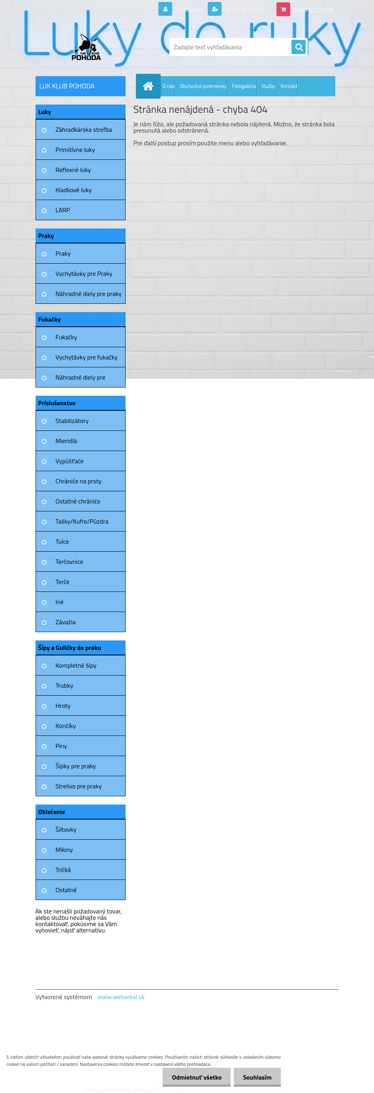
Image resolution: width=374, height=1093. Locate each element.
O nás (169, 86)
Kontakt (288, 86)
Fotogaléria (244, 86)
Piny (61, 746)
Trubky (64, 685)
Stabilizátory (72, 420)
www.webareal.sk (121, 996)
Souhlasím (256, 1077)
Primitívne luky (75, 149)
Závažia (66, 622)
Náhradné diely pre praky (89, 293)
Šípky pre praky (76, 766)
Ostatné (66, 890)
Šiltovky (66, 829)
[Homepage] (150, 86)
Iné (60, 601)
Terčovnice (69, 561)
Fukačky (66, 337)
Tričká (63, 869)
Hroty (63, 705)
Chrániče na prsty (78, 481)
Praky (63, 253)
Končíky (66, 725)
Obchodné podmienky (203, 86)
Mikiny (64, 849)
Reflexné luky (73, 169)
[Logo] (90, 47)
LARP (63, 210)
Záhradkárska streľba (84, 129)
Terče (63, 581)
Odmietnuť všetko (195, 1077)
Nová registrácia (242, 9)
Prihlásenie (184, 9)
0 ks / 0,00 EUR (313, 9)
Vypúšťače (70, 461)
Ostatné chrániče (78, 501)
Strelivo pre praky (79, 786)
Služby (268, 86)
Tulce (62, 541)
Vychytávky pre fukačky (87, 357)
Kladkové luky (74, 190)
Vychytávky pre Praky (84, 273)
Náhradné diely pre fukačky (81, 379)
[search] (298, 47)
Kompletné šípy (76, 665)
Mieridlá (66, 440)
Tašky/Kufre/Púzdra (82, 521)
